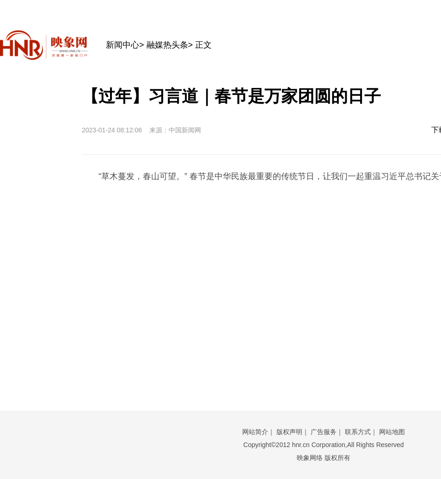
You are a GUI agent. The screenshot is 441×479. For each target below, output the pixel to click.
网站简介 (255, 431)
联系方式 (358, 431)
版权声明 (289, 431)
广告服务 (324, 431)
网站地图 (392, 431)
